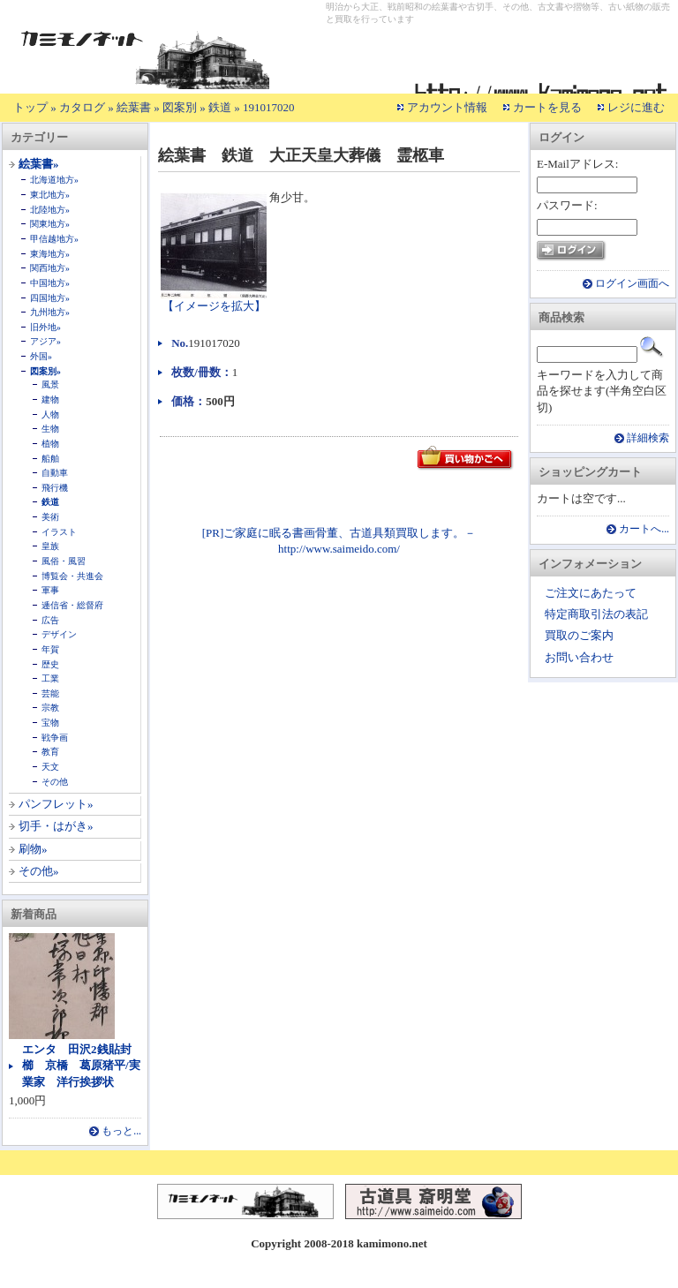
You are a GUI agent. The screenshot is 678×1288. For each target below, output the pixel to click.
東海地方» (50, 254)
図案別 (179, 107)
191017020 (269, 107)
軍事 (50, 590)
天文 (50, 767)
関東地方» (50, 224)
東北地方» (50, 195)
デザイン (59, 634)
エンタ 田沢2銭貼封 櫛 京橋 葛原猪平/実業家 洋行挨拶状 (82, 1065)
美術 (50, 517)
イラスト (59, 532)
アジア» (45, 341)
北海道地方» (54, 180)
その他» (39, 870)
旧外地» (45, 327)
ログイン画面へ (632, 284)
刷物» (33, 848)
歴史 (50, 664)
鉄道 (219, 107)
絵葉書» (39, 163)
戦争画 (54, 737)
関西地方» (50, 268)
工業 (50, 678)
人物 (50, 414)
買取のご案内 (579, 635)
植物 (50, 443)
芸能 (50, 693)
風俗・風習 (63, 561)
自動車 (54, 473)
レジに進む (636, 107)
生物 (50, 428)
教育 (50, 752)
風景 (50, 384)
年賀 (50, 649)
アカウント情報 (447, 107)
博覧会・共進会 (72, 576)
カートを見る (547, 107)
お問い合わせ (579, 657)
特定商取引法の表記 (596, 614)
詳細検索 (648, 438)
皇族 (50, 546)
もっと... (121, 1131)
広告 (50, 620)
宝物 (50, 722)
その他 (54, 782)
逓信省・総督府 (72, 605)
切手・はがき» (56, 825)
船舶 (50, 458)
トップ (30, 107)
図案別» (45, 371)
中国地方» (50, 283)
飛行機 (54, 488)
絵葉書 (134, 107)
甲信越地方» (54, 239)
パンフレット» (56, 803)
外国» (41, 356)
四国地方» (50, 298)
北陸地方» (50, 210)
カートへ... (644, 529)
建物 (50, 399)
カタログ (82, 107)
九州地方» (50, 312)
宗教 (50, 707)
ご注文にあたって (591, 592)
